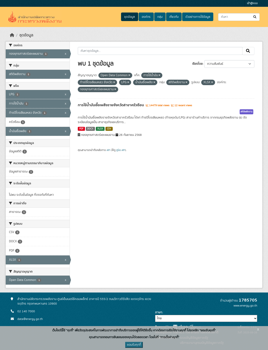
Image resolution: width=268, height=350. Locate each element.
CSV (109, 129)
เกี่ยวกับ (174, 17)
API (108, 150)
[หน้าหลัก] (12, 35)
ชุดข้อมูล (129, 17)
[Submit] (255, 17)
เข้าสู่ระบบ (252, 3)
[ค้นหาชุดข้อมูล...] (239, 17)
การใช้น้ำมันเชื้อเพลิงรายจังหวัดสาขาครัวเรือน (111, 105)
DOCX (90, 129)
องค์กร (146, 17)
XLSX (100, 129)
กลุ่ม (160, 17)
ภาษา (158, 312)
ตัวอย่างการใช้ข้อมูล (197, 17)
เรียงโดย (197, 64)
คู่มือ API (120, 150)
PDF (81, 129)
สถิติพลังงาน (246, 111)
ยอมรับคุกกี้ (134, 345)
